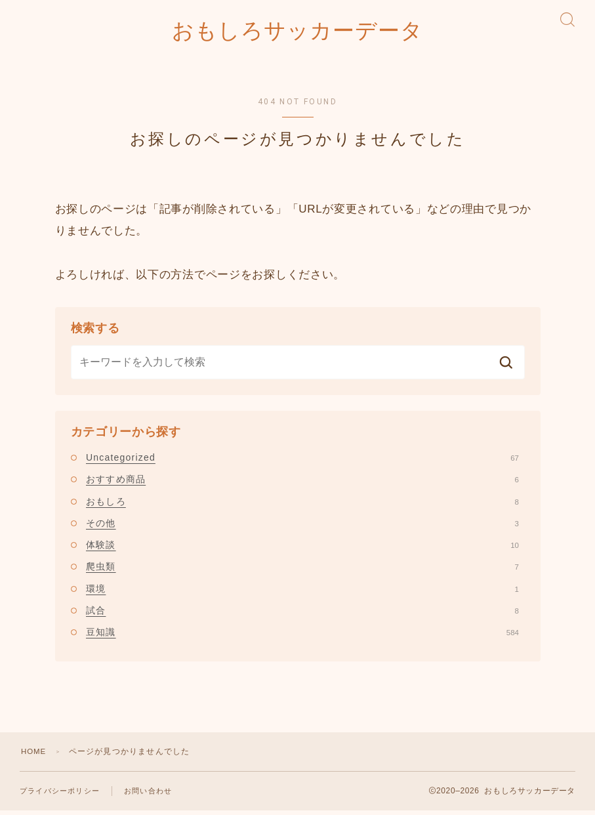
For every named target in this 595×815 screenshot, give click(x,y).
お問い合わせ (148, 795)
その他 (302, 527)
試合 (302, 615)
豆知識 (302, 636)
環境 (302, 592)
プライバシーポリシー (60, 795)
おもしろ (302, 505)
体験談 (302, 549)
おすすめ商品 (302, 483)
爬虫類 (302, 571)
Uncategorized (302, 461)
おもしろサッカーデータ (297, 33)
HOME (34, 756)
